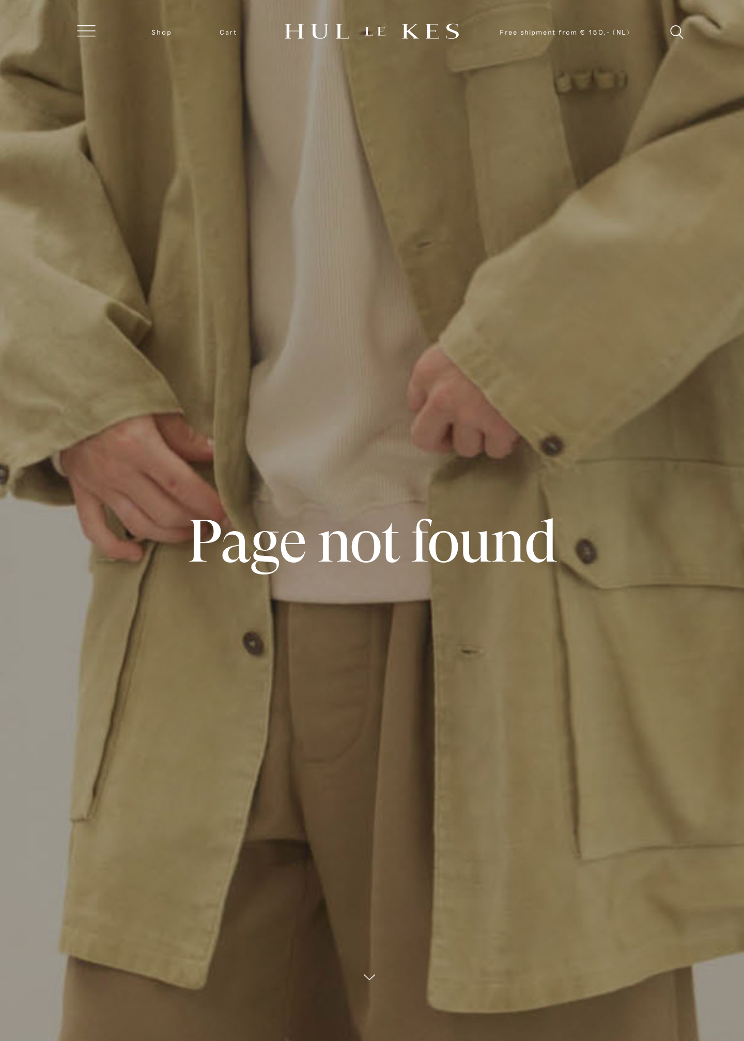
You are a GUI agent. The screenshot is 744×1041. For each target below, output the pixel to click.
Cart (228, 32)
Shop (161, 32)
